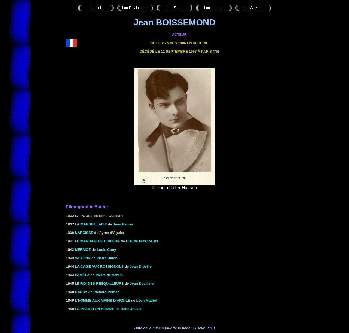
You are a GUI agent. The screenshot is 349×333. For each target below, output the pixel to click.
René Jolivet (131, 309)
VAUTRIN (83, 258)
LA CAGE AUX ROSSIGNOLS (99, 266)
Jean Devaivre (142, 283)
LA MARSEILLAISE (91, 224)
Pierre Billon (107, 258)
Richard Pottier (106, 292)
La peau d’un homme (95, 309)
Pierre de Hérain (109, 275)
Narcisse (84, 233)
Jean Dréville (141, 266)
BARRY (81, 292)
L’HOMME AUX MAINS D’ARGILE (102, 300)
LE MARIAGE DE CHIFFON (97, 241)
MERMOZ (83, 250)
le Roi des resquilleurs (99, 283)
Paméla (82, 275)
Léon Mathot (146, 300)
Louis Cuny (106, 250)
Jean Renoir (123, 224)
